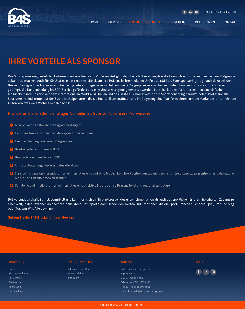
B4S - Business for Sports (135, 269)
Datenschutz (16, 291)
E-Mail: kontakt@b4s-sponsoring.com (142, 291)
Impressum (15, 286)
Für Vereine (15, 277)
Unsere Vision (76, 273)
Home (12, 269)
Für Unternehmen (19, 273)
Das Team (73, 277)
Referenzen (15, 282)
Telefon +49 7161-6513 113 (135, 282)
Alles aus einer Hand (79, 269)
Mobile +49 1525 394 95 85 (135, 286)
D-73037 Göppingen (132, 277)
